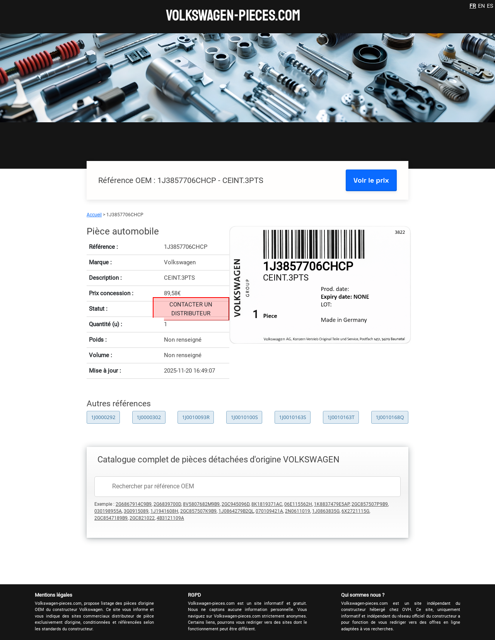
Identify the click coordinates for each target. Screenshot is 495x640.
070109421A (269, 511)
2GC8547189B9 (111, 518)
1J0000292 (103, 417)
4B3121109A (170, 518)
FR (472, 6)
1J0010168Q (390, 417)
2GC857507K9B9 (198, 511)
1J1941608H (164, 511)
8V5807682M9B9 (201, 504)
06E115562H (298, 504)
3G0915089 (136, 511)
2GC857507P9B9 (370, 504)
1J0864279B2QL (236, 511)
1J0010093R (196, 417)
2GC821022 (142, 518)
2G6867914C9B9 (134, 504)
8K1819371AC (266, 504)
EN (481, 6)
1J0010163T (340, 417)
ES (490, 6)
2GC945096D (235, 504)
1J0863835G (326, 511)
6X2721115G (355, 511)
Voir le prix (371, 180)
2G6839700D (167, 504)
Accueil (94, 214)
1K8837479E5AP (332, 504)
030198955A (108, 511)
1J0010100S (244, 417)
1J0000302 (149, 417)
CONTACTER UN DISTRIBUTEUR (190, 309)
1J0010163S (292, 417)
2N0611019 (297, 511)
